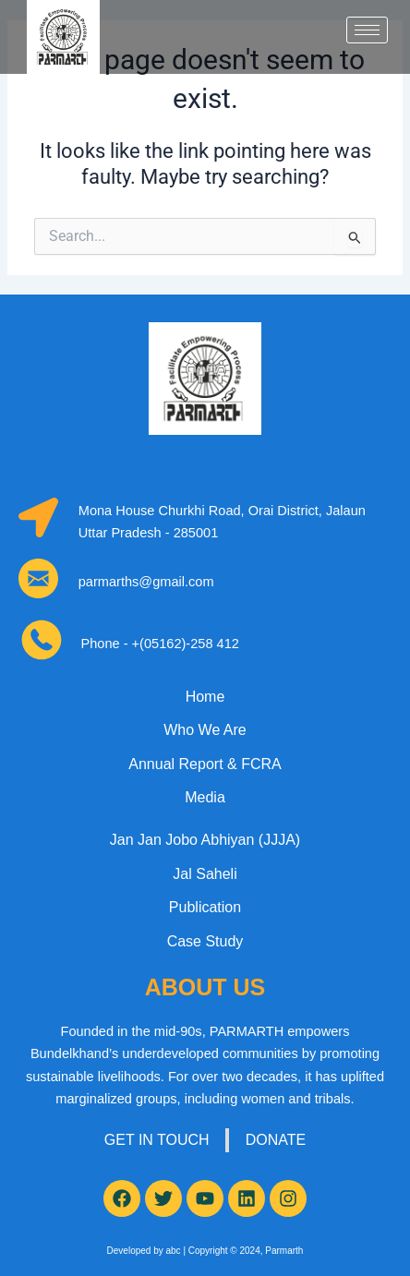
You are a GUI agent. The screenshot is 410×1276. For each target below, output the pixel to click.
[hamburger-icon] (367, 30)
